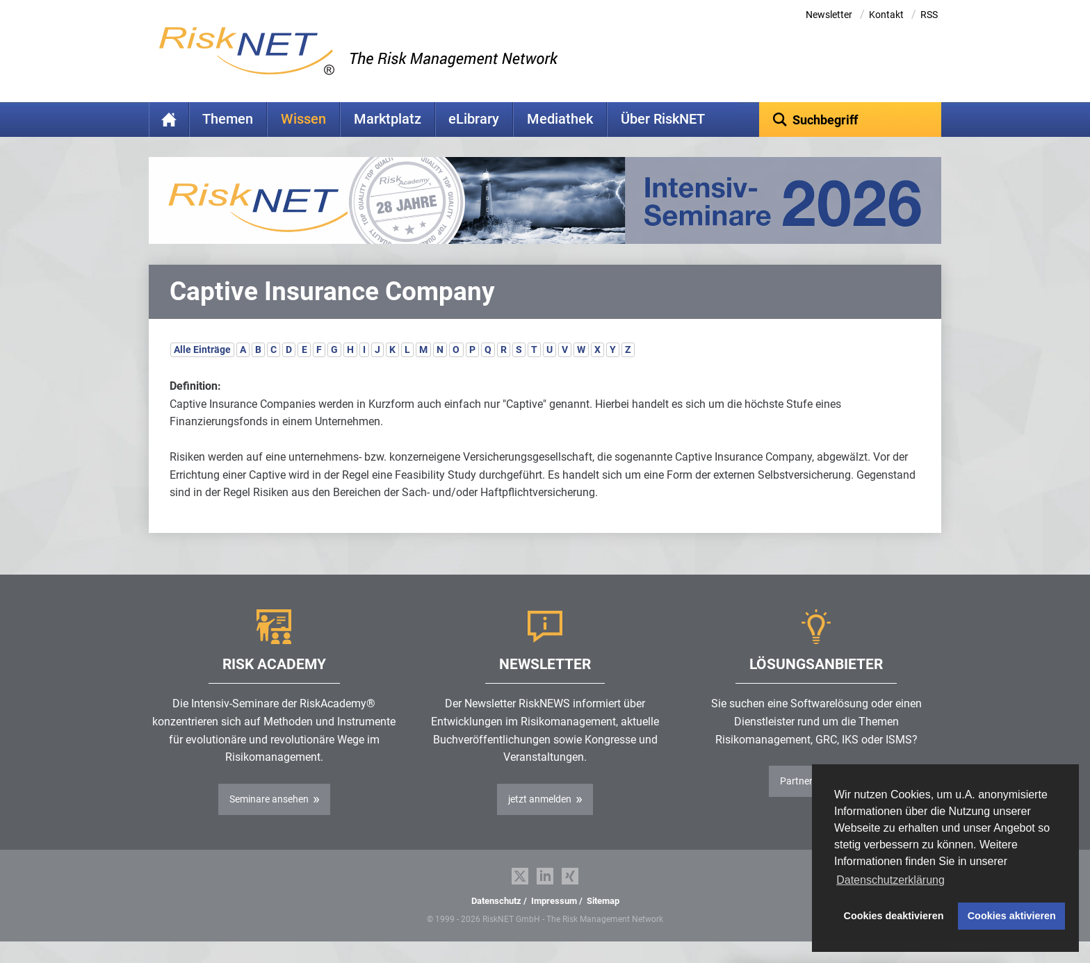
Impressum (554, 922)
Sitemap (603, 922)
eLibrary (473, 119)
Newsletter (829, 14)
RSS (929, 14)
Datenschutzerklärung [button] (890, 880)
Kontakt (886, 14)
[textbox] (851, 119)
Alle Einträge (202, 371)
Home (169, 119)
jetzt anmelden (539, 820)
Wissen (303, 119)
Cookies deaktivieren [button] (894, 915)
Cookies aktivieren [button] (1012, 915)
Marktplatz (387, 119)
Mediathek (560, 119)
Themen (227, 119)
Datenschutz (496, 922)
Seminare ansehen (269, 820)
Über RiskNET (663, 119)
